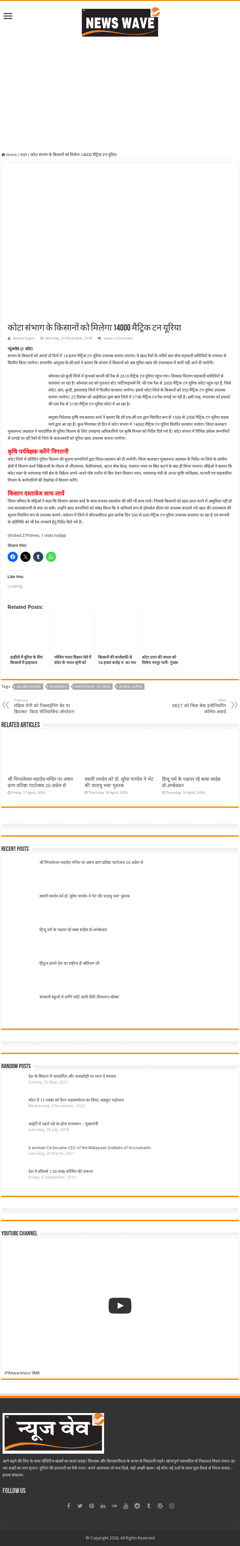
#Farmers (58, 687)
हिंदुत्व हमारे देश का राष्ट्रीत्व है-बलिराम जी (69, 963)
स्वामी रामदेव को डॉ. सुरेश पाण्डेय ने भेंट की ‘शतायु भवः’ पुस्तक (84, 896)
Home (9, 154)
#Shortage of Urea (92, 687)
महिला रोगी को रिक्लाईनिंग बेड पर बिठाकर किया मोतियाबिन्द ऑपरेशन (46, 706)
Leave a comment (118, 338)
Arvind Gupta (24, 338)
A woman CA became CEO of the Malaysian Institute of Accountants (89, 1147)
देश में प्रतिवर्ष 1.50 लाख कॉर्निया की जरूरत (60, 1171)
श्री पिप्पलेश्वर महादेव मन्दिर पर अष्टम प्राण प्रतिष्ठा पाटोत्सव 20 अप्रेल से (91, 862)
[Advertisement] (120, 99)
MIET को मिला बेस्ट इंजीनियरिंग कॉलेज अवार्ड (193, 706)
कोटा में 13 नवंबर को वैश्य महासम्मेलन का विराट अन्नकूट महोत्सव (76, 1100)
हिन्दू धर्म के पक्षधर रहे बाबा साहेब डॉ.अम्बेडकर (73, 929)
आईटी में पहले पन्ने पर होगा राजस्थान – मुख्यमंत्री (63, 1124)
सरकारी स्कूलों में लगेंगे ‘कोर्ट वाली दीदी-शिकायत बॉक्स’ (79, 997)
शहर (23, 154)
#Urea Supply (130, 687)
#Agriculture (29, 687)
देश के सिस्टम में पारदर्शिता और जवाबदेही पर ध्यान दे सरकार (72, 1076)
